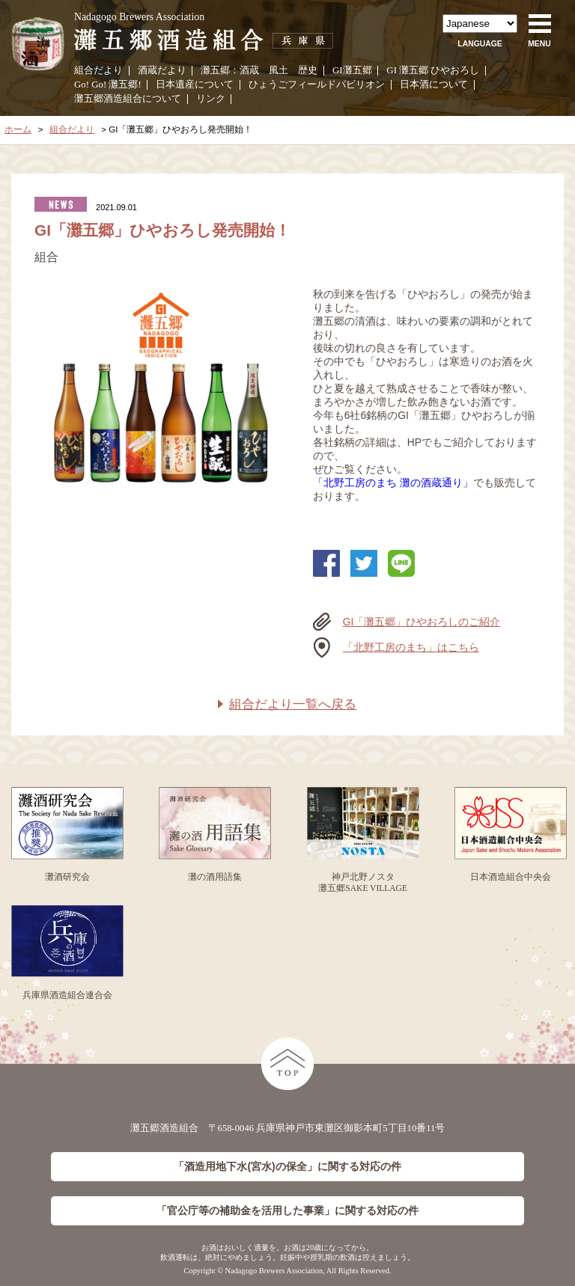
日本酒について (434, 84)
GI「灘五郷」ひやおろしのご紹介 (422, 622)
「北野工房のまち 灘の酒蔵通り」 (393, 483)
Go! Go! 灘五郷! (108, 84)
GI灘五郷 (352, 70)
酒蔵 (249, 70)
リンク (210, 99)
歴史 (307, 70)
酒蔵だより (162, 70)
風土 (278, 70)
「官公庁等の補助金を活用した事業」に (287, 1210)
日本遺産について (195, 84)
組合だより (98, 70)
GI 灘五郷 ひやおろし (432, 70)
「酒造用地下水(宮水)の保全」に (287, 1166)
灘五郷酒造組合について (127, 99)
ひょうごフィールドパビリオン (317, 84)
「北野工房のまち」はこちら (411, 647)
